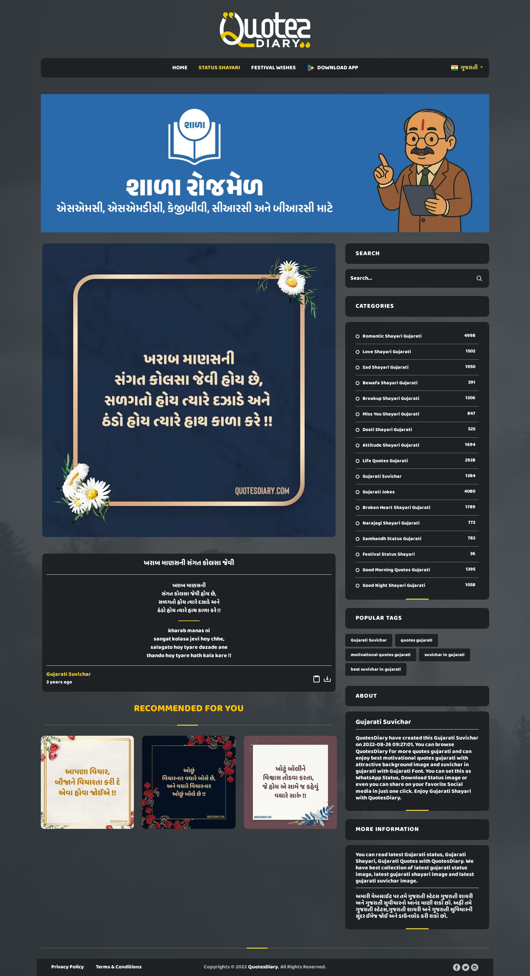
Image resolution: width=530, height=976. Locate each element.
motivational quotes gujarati (381, 655)
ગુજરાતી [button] (465, 67)
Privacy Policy (67, 967)
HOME (180, 67)
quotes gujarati (416, 640)
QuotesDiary (263, 967)
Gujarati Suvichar (68, 674)
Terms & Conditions (118, 967)
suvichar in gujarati (444, 655)
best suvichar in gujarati (376, 669)
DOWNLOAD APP (332, 67)
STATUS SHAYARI (219, 67)
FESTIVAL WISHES (273, 67)
